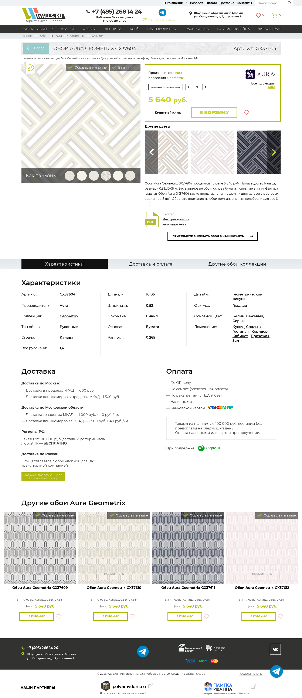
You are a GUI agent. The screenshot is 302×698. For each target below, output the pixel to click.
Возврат (196, 3)
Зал (236, 341)
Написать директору (162, 19)
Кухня (238, 327)
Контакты (244, 3)
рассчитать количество (168, 87)
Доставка (227, 3)
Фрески (89, 29)
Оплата (211, 3)
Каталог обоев (34, 29)
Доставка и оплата (151, 264)
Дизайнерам (269, 29)
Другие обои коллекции (237, 264)
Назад (37, 48)
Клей (134, 29)
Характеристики (64, 264)
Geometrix (77, 35)
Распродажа (197, 29)
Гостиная (241, 332)
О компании (173, 3)
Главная (26, 35)
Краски (67, 29)
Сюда (151, 153)
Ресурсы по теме (250, 674)
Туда (274, 153)
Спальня (254, 327)
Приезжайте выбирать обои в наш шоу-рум (209, 236)
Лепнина (113, 29)
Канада (66, 338)
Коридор (259, 332)
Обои (43, 35)
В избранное (246, 112)
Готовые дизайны (234, 29)
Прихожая (260, 337)
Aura (59, 35)
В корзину (213, 112)
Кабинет (240, 337)
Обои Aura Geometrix (40, 588)
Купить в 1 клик (168, 113)
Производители (162, 29)
